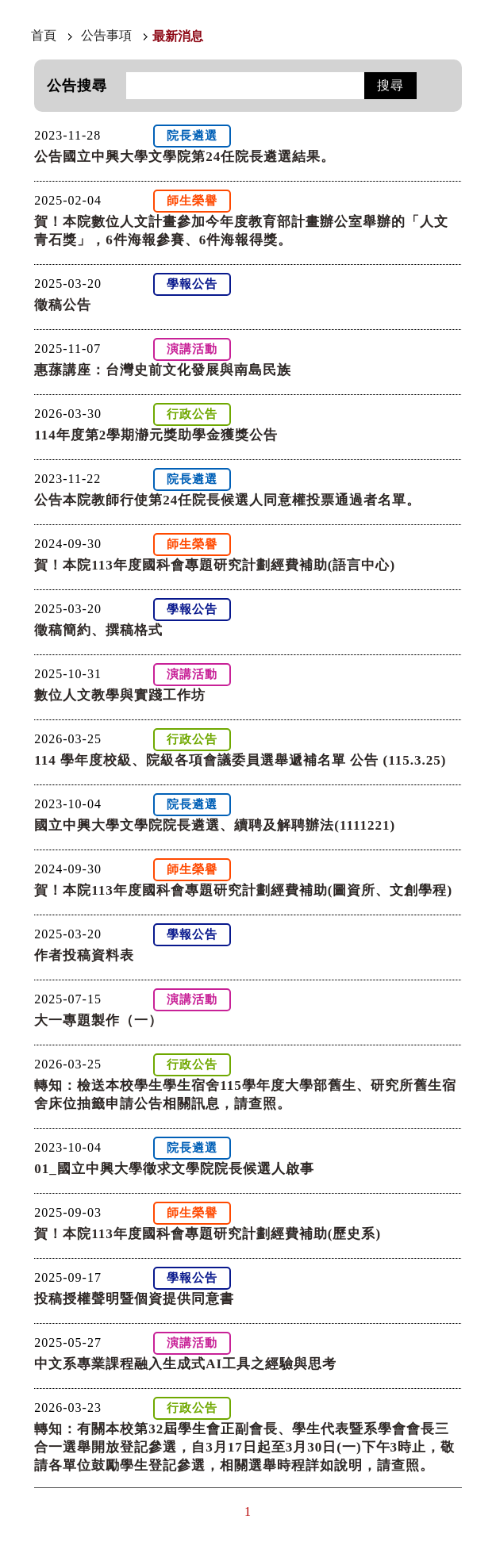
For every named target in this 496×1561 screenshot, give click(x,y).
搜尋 (390, 85)
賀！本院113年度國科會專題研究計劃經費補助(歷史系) (207, 1233)
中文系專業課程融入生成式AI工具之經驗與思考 (185, 1363)
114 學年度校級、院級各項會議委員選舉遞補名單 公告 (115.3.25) (240, 760)
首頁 (43, 35)
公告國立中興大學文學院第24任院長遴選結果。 (184, 156)
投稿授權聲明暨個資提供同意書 (134, 1298)
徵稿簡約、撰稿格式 (98, 630)
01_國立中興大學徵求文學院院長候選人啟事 (174, 1168)
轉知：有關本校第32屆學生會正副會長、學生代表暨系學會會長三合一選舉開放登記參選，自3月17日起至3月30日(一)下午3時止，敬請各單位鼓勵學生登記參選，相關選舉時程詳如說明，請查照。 (244, 1447)
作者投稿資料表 (84, 955)
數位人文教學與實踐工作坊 (120, 695)
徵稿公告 (62, 305)
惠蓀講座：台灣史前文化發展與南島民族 (162, 370)
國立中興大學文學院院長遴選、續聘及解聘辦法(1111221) (214, 825)
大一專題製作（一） (98, 1020)
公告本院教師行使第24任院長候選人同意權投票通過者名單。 (227, 500)
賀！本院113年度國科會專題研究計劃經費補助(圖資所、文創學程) (243, 890)
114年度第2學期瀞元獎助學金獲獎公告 (156, 435)
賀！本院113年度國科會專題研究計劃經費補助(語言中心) (214, 565)
